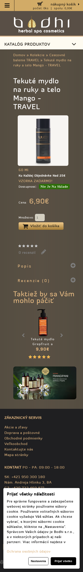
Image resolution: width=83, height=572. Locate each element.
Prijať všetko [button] (63, 561)
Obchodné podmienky (23, 438)
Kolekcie (37, 55)
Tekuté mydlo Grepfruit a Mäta (43, 344)
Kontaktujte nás (18, 449)
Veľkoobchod (16, 443)
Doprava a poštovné (22, 432)
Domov (19, 55)
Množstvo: (32, 218)
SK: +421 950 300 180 (24, 477)
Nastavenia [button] (38, 561)
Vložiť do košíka (41, 226)
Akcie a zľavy (15, 427)
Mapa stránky (16, 454)
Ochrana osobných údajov (29, 551)
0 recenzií (27, 252)
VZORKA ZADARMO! (35, 181)
